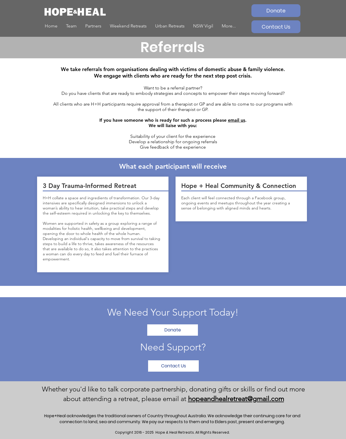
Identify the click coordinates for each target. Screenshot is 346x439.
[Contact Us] (275, 26)
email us (236, 120)
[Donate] (275, 10)
